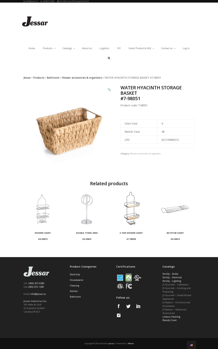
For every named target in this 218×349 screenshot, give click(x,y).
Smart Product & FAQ (142, 48)
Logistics (104, 48)
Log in (186, 48)
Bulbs (175, 273)
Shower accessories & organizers (82, 77)
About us (87, 48)
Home (32, 48)
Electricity (75, 274)
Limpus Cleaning (171, 316)
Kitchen (74, 291)
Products (49, 48)
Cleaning (74, 285)
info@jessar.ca (31, 1)
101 (119, 48)
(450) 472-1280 (36, 286)
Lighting (176, 281)
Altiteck (131, 343)
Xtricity (166, 273)
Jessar (27, 77)
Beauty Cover (169, 320)
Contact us (168, 48)
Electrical (177, 277)
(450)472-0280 (47, 1)
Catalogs (69, 48)
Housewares (76, 280)
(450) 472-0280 (36, 283)
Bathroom (53, 77)
